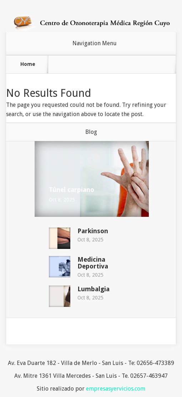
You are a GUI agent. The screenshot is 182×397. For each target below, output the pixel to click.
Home (27, 64)
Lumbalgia (93, 289)
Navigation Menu (94, 43)
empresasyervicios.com (115, 388)
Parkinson (92, 231)
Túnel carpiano (71, 189)
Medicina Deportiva (92, 263)
